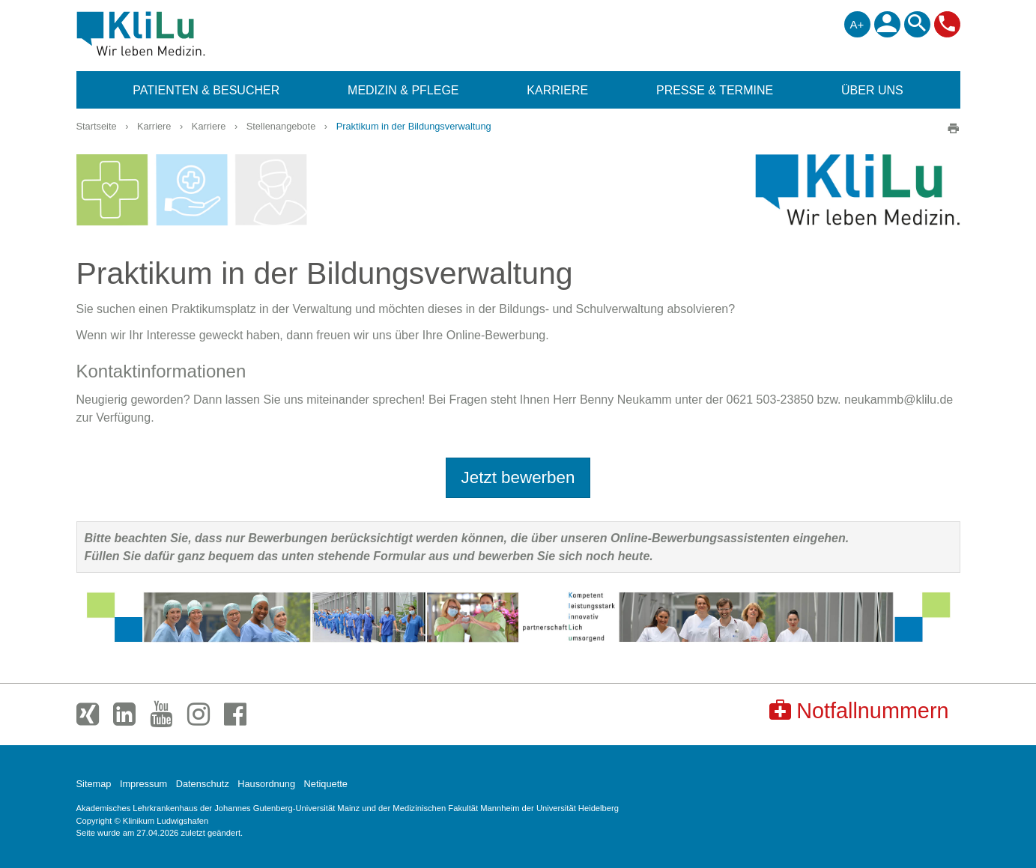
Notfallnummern (858, 710)
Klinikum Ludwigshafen (174, 33)
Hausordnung (266, 783)
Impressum (143, 783)
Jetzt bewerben (518, 477)
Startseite (96, 126)
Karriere (154, 126)
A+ (857, 24)
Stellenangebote (281, 126)
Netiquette (326, 783)
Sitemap (94, 783)
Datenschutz (202, 783)
